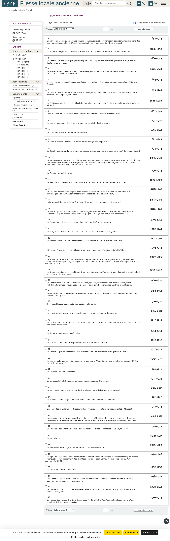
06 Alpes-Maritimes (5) (22, 105)
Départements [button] (19, 94)
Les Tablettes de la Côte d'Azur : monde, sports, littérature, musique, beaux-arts (82, 313)
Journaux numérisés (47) (23, 86)
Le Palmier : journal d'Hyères (59, 173)
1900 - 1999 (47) (19, 59)
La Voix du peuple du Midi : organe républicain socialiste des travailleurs (78, 123)
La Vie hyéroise (54, 438)
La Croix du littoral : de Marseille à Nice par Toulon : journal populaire (77, 142)
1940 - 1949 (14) (22, 74)
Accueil (12, 10)
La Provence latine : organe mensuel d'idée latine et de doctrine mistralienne (81, 400)
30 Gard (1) (17, 118)
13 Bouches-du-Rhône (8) (23, 101)
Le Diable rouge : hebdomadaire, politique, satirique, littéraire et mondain (79, 222)
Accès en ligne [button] (19, 81)
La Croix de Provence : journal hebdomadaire (67, 132)
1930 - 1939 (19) (22, 71)
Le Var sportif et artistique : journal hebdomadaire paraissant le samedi (78, 381)
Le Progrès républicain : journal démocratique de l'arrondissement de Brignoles (82, 231)
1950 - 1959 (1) (22, 77)
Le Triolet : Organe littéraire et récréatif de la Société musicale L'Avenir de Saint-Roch (84, 241)
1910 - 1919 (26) (22, 65)
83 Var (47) (17, 98)
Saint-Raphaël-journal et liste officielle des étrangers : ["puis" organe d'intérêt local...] (84, 202)
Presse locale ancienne (49, 3)
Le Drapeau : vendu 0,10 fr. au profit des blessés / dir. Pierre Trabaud (77, 342)
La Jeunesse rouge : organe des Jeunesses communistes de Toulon (76, 447)
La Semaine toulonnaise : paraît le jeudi (64, 333)
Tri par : (49, 29)
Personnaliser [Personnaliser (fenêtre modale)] (149, 532)
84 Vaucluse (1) (19, 125)
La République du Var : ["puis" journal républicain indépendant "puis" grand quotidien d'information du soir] (93, 151)
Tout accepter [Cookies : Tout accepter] (112, 532)
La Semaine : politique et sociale (61, 372)
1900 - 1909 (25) (22, 62)
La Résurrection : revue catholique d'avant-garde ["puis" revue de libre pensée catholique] (86, 182)
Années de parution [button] (22, 51)
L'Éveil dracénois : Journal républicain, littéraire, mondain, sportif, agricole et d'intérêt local (87, 250)
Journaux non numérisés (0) (24, 89)
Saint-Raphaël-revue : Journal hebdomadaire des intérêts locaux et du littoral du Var (84, 114)
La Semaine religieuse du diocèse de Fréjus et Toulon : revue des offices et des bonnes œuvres (88, 51)
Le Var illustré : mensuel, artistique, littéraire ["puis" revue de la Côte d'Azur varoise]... (84, 390)
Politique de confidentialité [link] (85, 537)
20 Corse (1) (17, 114)
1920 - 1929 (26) (22, 68)
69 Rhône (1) (18, 121)
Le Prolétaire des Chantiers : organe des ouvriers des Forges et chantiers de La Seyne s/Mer (87, 429)
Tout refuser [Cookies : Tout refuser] (131, 532)
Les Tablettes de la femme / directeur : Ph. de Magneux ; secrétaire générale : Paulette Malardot (89, 409)
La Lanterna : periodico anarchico (61, 469)
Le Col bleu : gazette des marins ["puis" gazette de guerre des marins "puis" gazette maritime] (87, 352)
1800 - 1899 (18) (19, 55)
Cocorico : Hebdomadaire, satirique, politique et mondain (72, 304)
